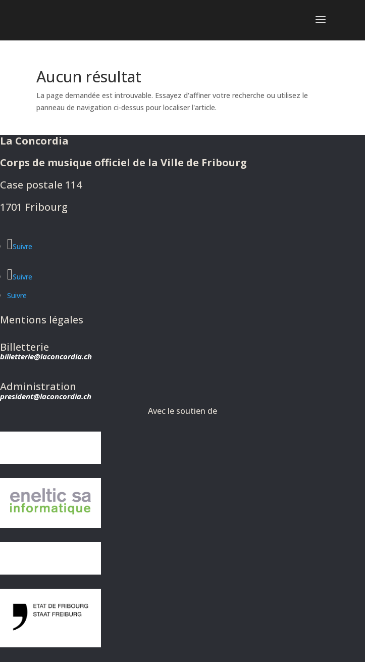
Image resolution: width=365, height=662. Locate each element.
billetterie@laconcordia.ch (46, 356)
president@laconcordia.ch (45, 396)
